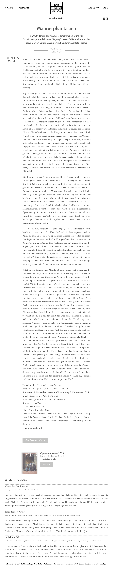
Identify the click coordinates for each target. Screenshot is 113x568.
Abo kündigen (101, 564)
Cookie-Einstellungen (87, 564)
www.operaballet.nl (32, 428)
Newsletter (38, 564)
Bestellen (46, 465)
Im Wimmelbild (12, 537)
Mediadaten (48, 564)
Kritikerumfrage (27, 564)
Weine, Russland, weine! (16, 486)
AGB (76, 564)
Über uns (9, 564)
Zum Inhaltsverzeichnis (35, 440)
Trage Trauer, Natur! (15, 512)
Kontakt (17, 564)
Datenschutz (58, 564)
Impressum (69, 564)
